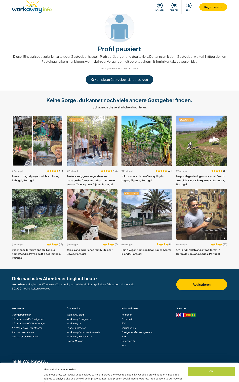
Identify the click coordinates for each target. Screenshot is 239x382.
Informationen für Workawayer (28, 323)
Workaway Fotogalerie (79, 319)
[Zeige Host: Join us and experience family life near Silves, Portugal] (92, 214)
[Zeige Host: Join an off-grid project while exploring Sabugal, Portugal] (37, 141)
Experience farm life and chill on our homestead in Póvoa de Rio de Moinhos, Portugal (36, 253)
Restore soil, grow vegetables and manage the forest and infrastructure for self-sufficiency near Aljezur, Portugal (91, 180)
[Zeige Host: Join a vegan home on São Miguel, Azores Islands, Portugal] (146, 214)
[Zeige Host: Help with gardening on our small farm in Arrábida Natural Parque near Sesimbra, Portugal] (201, 141)
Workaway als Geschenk (25, 336)
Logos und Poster (76, 327)
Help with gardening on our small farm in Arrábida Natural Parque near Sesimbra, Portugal (200, 180)
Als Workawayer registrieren (27, 327)
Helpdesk (126, 314)
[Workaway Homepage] (32, 6)
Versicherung (128, 327)
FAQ (123, 323)
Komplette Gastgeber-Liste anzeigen (119, 79)
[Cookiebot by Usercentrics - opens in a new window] (21, 375)
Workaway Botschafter (79, 336)
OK (211, 355)
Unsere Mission (75, 340)
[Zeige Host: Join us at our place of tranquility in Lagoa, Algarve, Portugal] (146, 141)
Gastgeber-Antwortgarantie (137, 332)
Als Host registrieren (23, 332)
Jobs (123, 345)
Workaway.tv (74, 323)
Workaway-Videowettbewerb (83, 332)
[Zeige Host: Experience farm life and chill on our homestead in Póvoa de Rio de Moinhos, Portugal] (37, 214)
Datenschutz (128, 340)
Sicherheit (127, 319)
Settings (48, 375)
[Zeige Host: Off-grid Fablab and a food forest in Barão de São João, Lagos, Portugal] (201, 214)
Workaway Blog (75, 314)
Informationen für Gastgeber (28, 319)
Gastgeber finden (21, 314)
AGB (124, 336)
